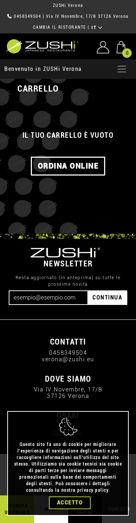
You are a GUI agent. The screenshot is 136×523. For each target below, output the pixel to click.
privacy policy (92, 490)
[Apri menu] (122, 69)
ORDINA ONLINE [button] (68, 166)
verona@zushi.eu (68, 359)
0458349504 (27, 16)
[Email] (48, 297)
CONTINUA (107, 297)
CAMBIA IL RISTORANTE (59, 27)
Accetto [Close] (70, 503)
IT (97, 27)
